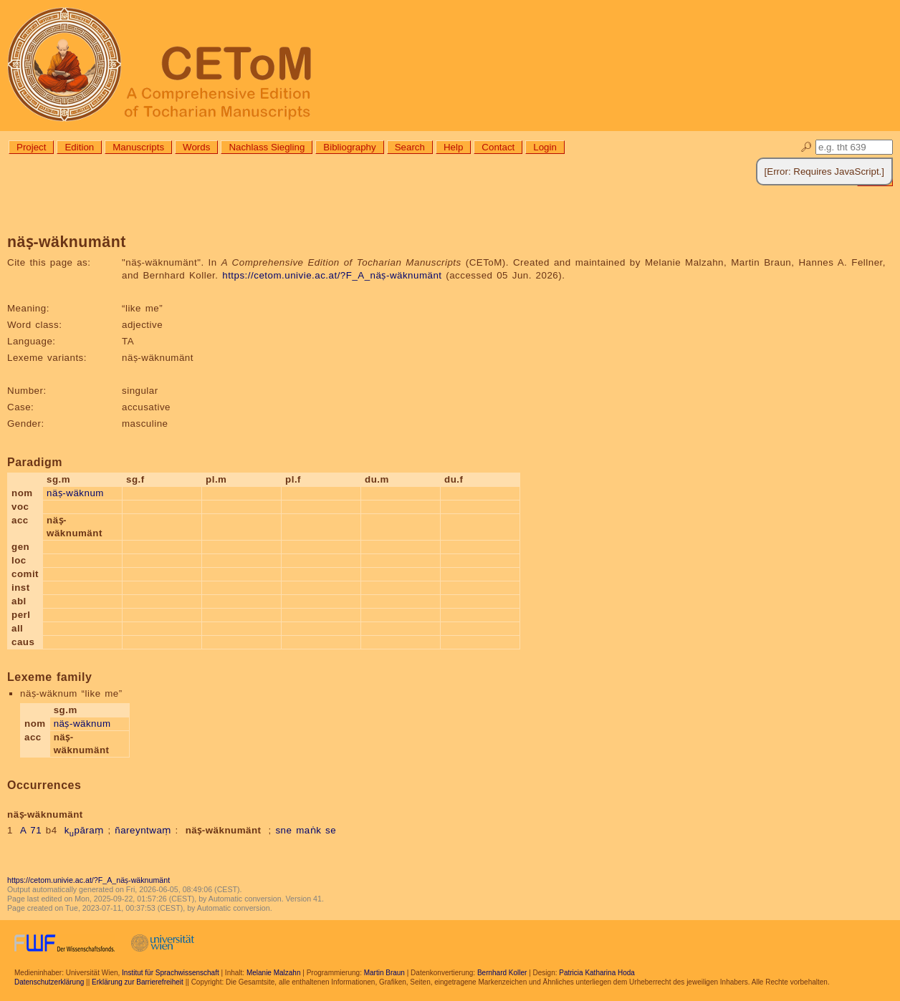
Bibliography (349, 147)
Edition (79, 147)
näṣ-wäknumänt (224, 830)
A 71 (31, 830)
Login (545, 147)
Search (410, 147)
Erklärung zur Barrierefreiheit (137, 982)
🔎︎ (806, 147)
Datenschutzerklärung (49, 982)
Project (31, 147)
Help (453, 147)
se (330, 830)
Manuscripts (138, 147)
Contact (498, 147)
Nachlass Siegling (267, 147)
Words (196, 147)
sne (283, 830)
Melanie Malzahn (273, 973)
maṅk (308, 830)
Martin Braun (384, 973)
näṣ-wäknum (75, 493)
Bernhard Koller (502, 973)
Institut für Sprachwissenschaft (170, 973)
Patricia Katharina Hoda (597, 973)
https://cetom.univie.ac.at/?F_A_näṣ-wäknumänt (331, 275)
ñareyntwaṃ (143, 830)
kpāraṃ (84, 830)
